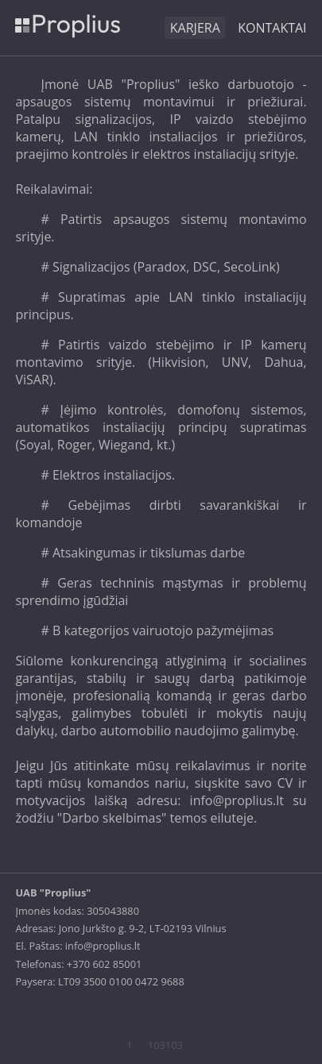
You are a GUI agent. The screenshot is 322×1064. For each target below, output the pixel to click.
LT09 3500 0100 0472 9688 (121, 981)
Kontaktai (272, 28)
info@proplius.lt (103, 946)
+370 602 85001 (104, 964)
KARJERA (195, 28)
